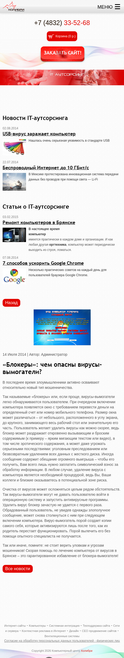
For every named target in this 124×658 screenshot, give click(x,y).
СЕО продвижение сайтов (99, 630)
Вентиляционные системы (62, 636)
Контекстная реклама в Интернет (44, 630)
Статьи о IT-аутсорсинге (36, 206)
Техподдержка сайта (96, 625)
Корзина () (65, 36)
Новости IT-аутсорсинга (35, 117)
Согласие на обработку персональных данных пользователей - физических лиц (62, 641)
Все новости (17, 568)
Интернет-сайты (15, 625)
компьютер (37, 234)
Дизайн (74, 630)
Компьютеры (37, 625)
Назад (11, 302)
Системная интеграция (64, 625)
